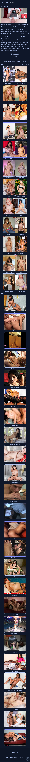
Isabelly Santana (14, 501)
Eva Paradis (9, 177)
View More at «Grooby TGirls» (15, 61)
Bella (15, 463)
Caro (21, 140)
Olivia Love (15, 614)
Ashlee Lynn (21, 177)
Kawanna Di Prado (21, 83)
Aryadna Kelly (9, 159)
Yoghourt (21, 234)
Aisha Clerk (15, 482)
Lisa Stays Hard (9, 291)
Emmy (8, 140)
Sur (15, 576)
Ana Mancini (15, 350)
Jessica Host (21, 253)
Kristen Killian (21, 196)
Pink (21, 215)
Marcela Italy (8, 83)
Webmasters (15, 752)
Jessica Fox (15, 728)
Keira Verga (9, 272)
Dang (21, 102)
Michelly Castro (15, 406)
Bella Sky (8, 215)
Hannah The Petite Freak (15, 690)
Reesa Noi (15, 425)
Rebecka (15, 747)
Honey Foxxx (15, 671)
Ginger (9, 234)
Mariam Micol (15, 387)
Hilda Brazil (15, 595)
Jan (9, 121)
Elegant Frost (21, 291)
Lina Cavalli (21, 159)
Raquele (21, 121)
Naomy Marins (15, 312)
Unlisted (15, 520)
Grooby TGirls (5, 6)
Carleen (21, 272)
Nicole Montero (15, 368)
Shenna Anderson (9, 102)
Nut (9, 196)
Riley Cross (15, 709)
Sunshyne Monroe (15, 444)
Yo (8, 253)
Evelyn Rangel (15, 633)
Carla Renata (15, 331)
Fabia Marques (15, 558)
